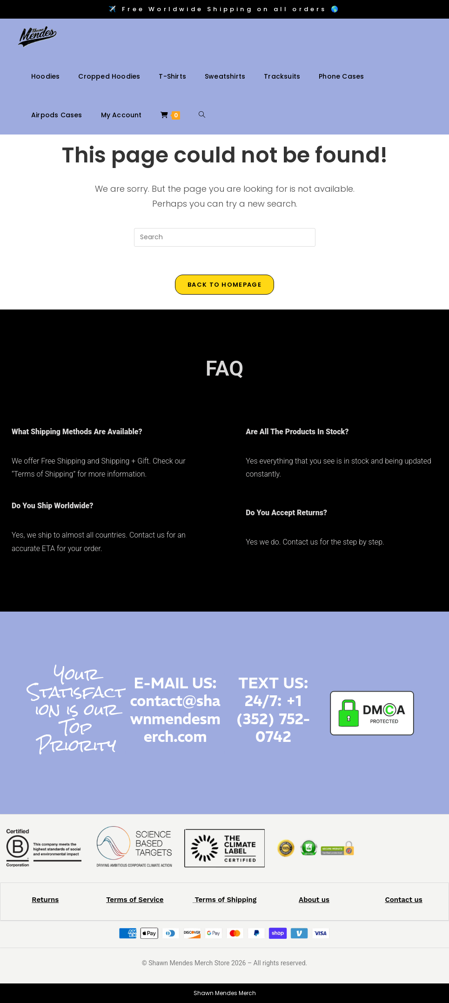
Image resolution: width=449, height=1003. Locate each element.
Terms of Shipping (225, 899)
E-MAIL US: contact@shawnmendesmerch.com (175, 710)
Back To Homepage (224, 284)
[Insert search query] (224, 237)
